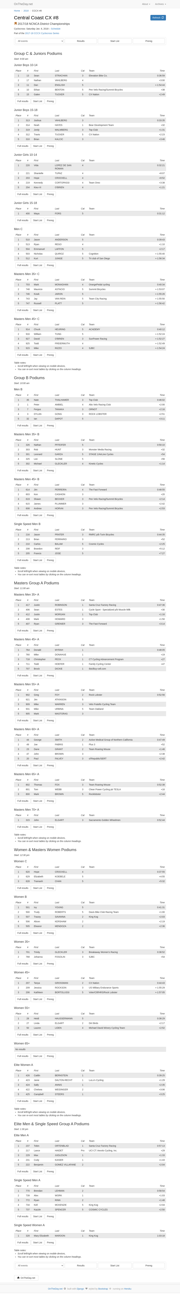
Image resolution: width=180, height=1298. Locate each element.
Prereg (148, 41)
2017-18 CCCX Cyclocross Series (42, 33)
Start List (114, 41)
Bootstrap (103, 1288)
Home (17, 10)
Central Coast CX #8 (36, 17)
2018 (26, 10)
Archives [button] (160, 4)
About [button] (146, 4)
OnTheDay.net (24, 4)
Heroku (127, 1288)
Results (81, 41)
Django (80, 1288)
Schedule (55, 28)
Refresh (158, 17)
